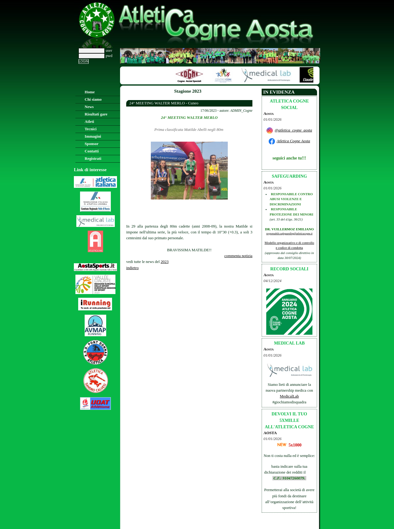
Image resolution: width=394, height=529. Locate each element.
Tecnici (91, 129)
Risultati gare (96, 114)
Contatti (92, 151)
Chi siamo (93, 99)
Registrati (93, 158)
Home (90, 92)
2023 (165, 262)
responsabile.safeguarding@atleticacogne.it (289, 233)
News (89, 107)
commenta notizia (238, 256)
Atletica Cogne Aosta (293, 141)
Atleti (89, 121)
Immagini (93, 136)
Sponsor (91, 144)
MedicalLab (289, 396)
